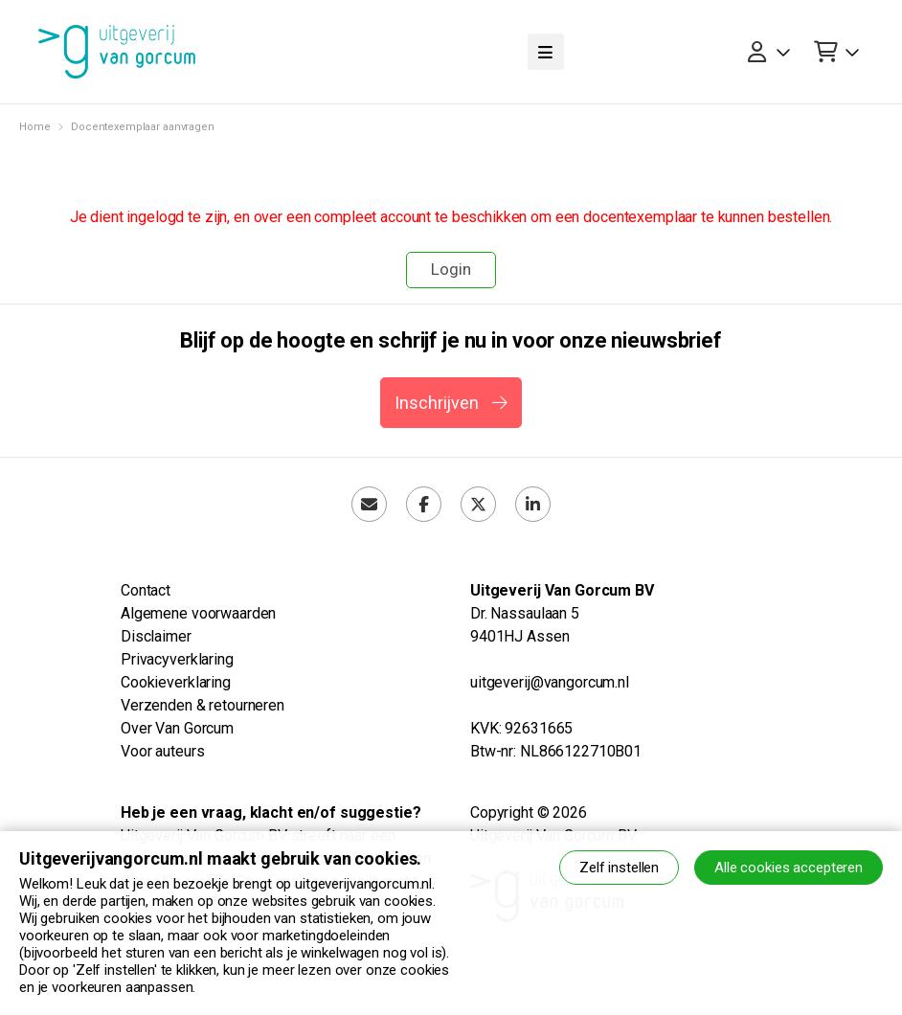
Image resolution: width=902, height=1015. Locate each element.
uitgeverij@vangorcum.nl (549, 682)
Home (34, 127)
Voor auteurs (162, 751)
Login (450, 269)
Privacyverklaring (177, 659)
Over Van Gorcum (177, 728)
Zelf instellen (619, 867)
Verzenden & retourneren (202, 705)
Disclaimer (156, 636)
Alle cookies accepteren (788, 867)
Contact (145, 590)
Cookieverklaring (176, 682)
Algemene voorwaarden (198, 613)
